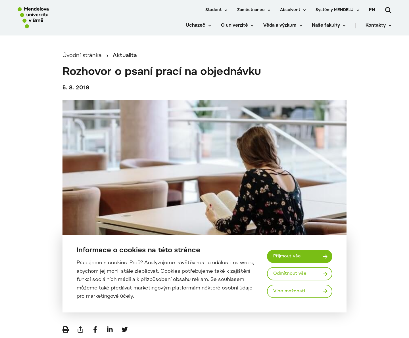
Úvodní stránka (82, 55)
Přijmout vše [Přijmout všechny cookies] (287, 256)
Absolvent (290, 10)
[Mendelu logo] (51, 17)
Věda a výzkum (280, 25)
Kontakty (376, 25)
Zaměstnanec (251, 10)
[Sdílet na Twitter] (125, 329)
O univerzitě (234, 25)
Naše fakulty (326, 25)
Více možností (289, 291)
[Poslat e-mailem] (80, 329)
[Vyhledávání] (388, 10)
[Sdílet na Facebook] (95, 329)
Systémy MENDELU (335, 10)
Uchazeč (195, 25)
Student (213, 10)
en (372, 10)
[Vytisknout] (65, 329)
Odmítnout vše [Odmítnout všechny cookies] (289, 273)
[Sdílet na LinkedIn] (110, 329)
